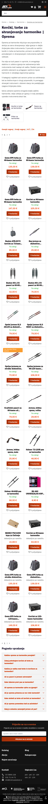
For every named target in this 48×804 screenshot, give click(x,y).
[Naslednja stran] (9, 135)
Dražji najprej (20, 129)
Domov (4, 22)
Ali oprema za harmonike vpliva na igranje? (20, 688)
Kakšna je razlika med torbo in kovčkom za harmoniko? (20, 670)
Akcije (4, 755)
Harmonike (20, 22)
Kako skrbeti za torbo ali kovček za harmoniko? (22, 698)
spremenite (19, 802)
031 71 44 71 (8, 2)
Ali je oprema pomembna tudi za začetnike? (21, 704)
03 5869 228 (10, 775)
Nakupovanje (30, 755)
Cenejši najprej (7, 129)
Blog (27, 750)
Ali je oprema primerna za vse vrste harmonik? (22, 693)
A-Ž (28, 129)
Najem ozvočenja (9, 760)
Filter (42, 135)
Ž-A (33, 129)
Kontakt (5, 770)
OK (46, 798)
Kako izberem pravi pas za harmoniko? (19, 682)
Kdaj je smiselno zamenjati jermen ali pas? (20, 709)
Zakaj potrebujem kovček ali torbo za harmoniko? (18, 662)
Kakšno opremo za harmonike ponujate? (19, 655)
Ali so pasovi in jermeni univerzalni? (18, 677)
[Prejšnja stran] (2, 135)
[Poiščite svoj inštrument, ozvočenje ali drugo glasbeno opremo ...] (24, 13)
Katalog (11, 22)
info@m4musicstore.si (24, 2)
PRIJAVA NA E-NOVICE (24, 739)
